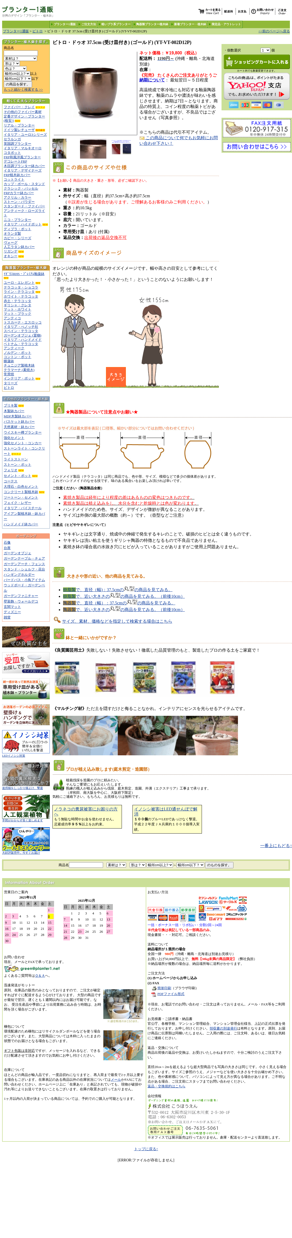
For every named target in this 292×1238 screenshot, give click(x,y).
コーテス (10, 481)
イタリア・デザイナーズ (23, 170)
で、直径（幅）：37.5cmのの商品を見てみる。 (119, 603)
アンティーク (14, 348)
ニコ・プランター (17, 220)
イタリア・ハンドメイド (23, 340)
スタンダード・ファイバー (24, 206)
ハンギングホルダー (19, 575)
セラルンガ (12, 139)
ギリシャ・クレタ (17, 305)
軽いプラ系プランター (116, 24)
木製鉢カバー (14, 411)
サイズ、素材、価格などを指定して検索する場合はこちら (117, 621)
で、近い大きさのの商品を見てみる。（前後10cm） (124, 596)
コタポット (12, 153)
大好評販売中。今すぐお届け (26, 851)
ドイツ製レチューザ (19, 130)
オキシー (10, 256)
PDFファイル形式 (170, 994)
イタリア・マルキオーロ (23, 148)
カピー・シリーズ (17, 238)
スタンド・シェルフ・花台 (24, 569)
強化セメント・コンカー (23, 443)
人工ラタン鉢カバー (19, 247)
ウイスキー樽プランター (23, 432)
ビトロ (37, 31)
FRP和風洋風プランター (22, 157)
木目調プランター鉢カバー (24, 166)
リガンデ (10, 251)
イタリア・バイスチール (23, 508)
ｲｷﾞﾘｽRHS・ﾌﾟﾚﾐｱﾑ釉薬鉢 (24, 274)
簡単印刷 (161, 988)
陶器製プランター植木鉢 (152, 24)
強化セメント (14, 438)
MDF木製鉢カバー (18, 416)
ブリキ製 (10, 405)
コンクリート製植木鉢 (21, 492)
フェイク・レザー (17, 503)
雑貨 (7, 617)
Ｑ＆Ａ (40, 976)
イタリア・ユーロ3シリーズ (25, 135)
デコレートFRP (15, 161)
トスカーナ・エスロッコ (23, 322)
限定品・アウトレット (226, 24)
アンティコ (12, 318)
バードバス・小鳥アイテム (24, 580)
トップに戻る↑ (146, 1149)
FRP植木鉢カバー (17, 175)
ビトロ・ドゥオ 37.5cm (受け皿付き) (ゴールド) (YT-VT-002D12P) (97, 31)
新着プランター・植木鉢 (190, 24)
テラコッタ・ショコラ (21, 287)
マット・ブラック (17, 314)
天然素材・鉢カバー (19, 427)
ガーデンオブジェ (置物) (22, 335)
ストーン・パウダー (19, 202)
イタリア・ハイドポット (23, 224)
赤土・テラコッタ (17, 301)
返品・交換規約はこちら (166, 1086)
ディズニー (12, 612)
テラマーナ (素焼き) (19, 370)
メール (116, 1080)
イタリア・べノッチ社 (21, 327)
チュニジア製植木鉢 (19, 365)
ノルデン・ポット (17, 353)
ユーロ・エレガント (19, 283)
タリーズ (10, 383)
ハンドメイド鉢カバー (21, 524)
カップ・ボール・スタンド (24, 184)
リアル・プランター (19, 125)
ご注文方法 (88, 24)
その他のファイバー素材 (23, 112)
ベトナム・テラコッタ (21, 344)
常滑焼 (9, 374)
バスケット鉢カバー (19, 422)
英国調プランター (17, 144)
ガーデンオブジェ (17, 553)
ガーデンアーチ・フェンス (24, 564)
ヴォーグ (10, 243)
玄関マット (12, 607)
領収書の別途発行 (223, 1028)
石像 (7, 542)
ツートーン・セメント (21, 497)
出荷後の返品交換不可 (105, 237)
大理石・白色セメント (21, 487)
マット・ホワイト (17, 309)
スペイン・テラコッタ (21, 331)
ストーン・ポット (17, 465)
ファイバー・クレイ (19, 107)
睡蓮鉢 (9, 361)
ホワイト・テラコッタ (21, 296)
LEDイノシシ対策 (26, 754)
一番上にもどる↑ (276, 845)
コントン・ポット (17, 357)
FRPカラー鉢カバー (19, 193)
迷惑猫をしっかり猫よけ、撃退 (26, 787)
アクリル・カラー (17, 197)
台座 (7, 548)
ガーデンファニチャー (21, 596)
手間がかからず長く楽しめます (26, 819)
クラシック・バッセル (21, 188)
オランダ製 (12, 234)
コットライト (14, 179)
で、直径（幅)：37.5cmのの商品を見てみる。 (117, 589)
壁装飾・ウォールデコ (21, 601)
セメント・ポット (17, 476)
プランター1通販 (65, 24)
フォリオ (10, 470)
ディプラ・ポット (17, 229)
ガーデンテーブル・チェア (24, 558)
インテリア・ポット (19, 378)
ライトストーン (16, 459)
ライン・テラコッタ (19, 292)
